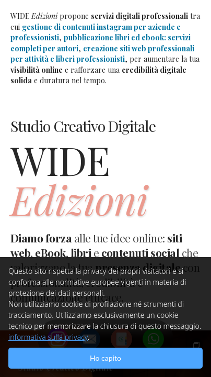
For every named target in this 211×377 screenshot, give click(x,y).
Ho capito (105, 357)
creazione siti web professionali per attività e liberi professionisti (102, 53)
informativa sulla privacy (48, 337)
